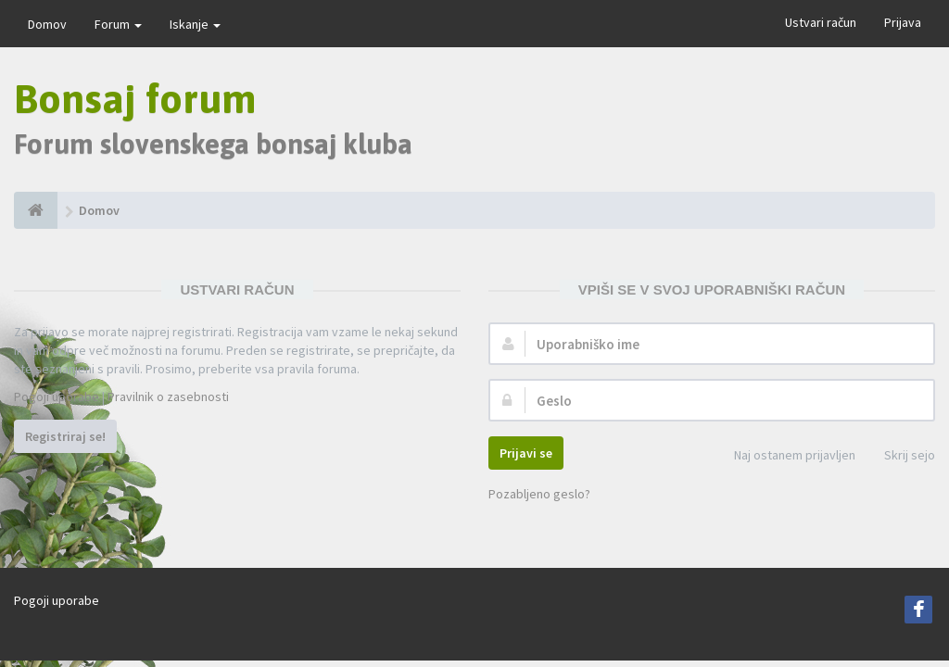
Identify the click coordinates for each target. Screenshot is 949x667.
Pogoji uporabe (56, 396)
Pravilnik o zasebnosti (168, 396)
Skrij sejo (899, 456)
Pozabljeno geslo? (539, 493)
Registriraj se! (65, 436)
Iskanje (195, 24)
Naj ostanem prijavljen (784, 456)
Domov (47, 24)
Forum (118, 24)
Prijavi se (526, 453)
